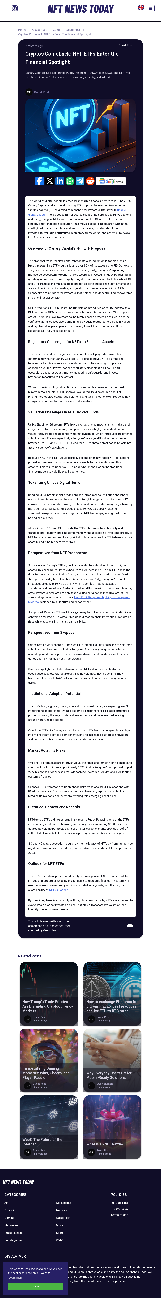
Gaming (9, 1217)
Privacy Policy (119, 1209)
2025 (56, 29)
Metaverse (11, 1225)
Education (10, 1210)
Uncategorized (13, 1240)
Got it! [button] (35, 1286)
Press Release (13, 1232)
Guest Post (39, 29)
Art (6, 1202)
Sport (59, 1232)
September (73, 29)
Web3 (59, 1240)
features (61, 1210)
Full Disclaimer (120, 1202)
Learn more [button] (16, 1277)
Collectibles (63, 1202)
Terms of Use (119, 1215)
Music (60, 1225)
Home (22, 29)
